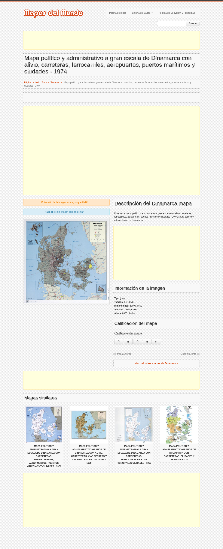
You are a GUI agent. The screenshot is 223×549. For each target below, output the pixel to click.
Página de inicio (117, 13)
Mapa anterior (124, 354)
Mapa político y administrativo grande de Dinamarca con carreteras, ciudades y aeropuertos (179, 453)
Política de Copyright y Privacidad (177, 13)
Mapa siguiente (188, 354)
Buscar (193, 23)
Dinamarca (56, 82)
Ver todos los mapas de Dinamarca (156, 363)
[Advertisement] (111, 40)
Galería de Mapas (142, 13)
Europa (45, 82)
